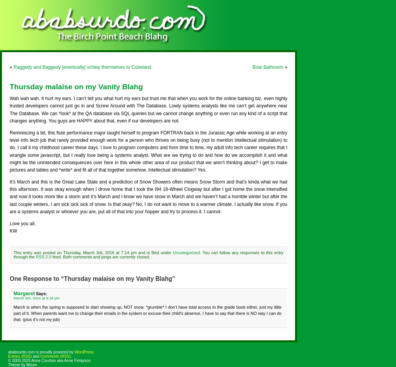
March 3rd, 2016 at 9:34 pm (37, 298)
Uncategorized (186, 252)
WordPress (84, 352)
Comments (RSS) (55, 356)
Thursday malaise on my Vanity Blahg (76, 87)
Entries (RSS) (20, 356)
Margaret (24, 293)
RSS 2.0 (43, 257)
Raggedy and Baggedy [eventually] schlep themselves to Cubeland (82, 67)
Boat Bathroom (268, 67)
